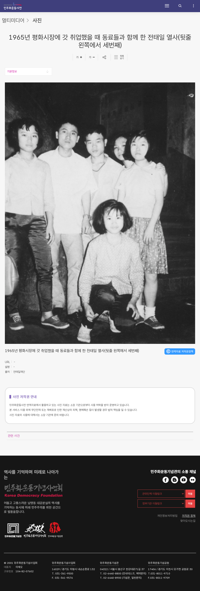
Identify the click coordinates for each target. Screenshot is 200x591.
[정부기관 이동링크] (161, 503)
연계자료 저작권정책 (182, 351)
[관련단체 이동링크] (161, 494)
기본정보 (12, 71)
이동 (190, 493)
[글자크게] (79, 57)
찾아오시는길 (188, 521)
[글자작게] (91, 57)
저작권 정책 (189, 516)
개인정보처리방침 (167, 516)
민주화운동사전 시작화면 (12, 6)
